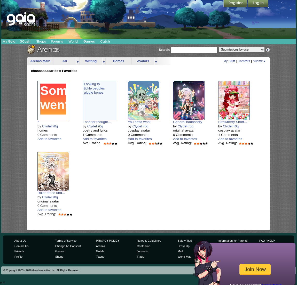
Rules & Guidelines (149, 240)
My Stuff (229, 61)
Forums (57, 41)
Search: (164, 50)
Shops (41, 41)
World (73, 41)
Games (89, 41)
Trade (140, 256)
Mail (180, 251)
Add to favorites (49, 139)
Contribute (143, 246)
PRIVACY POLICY (108, 240)
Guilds (100, 251)
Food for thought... (97, 122)
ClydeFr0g (50, 126)
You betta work (139, 122)
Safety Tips (185, 240)
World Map (184, 256)
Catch (105, 41)
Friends (19, 251)
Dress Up (184, 246)
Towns (100, 256)
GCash (25, 41)
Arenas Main (40, 61)
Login (258, 4)
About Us (20, 240)
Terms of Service (65, 240)
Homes (118, 61)
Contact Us (21, 246)
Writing (91, 61)
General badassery (187, 122)
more (77, 61)
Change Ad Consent (68, 246)
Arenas (100, 246)
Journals (142, 251)
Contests (244, 61)
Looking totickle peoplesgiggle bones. (94, 88)
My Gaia (9, 41)
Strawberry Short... (232, 122)
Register (235, 4)
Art (64, 61)
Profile (18, 256)
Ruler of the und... (51, 193)
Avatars (143, 61)
